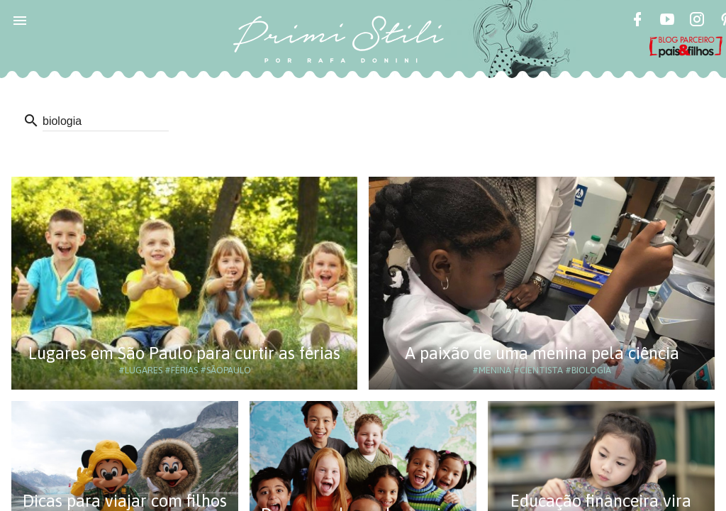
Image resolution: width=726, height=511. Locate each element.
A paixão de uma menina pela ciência (542, 353)
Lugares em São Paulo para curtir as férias (184, 353)
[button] (20, 20)
